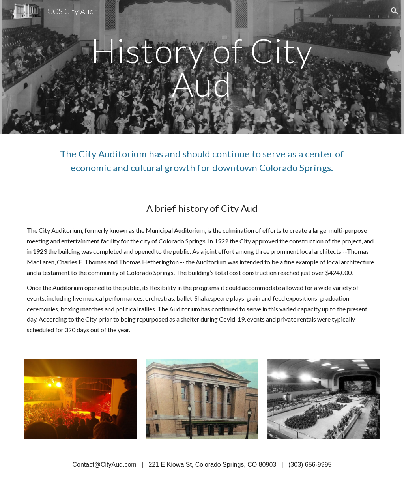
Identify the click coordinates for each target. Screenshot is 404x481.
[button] (394, 11)
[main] (201, 67)
